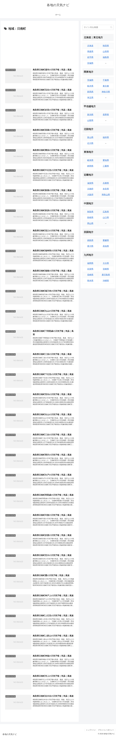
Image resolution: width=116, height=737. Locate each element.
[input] (98, 27)
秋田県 (106, 46)
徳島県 (90, 240)
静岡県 (90, 166)
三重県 (106, 166)
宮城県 (90, 63)
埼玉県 (90, 97)
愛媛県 (106, 240)
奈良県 (106, 189)
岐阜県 (90, 160)
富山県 (90, 137)
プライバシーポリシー (106, 730)
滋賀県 (90, 183)
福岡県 (90, 263)
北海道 (90, 46)
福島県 (106, 57)
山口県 (106, 217)
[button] (111, 27)
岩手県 (90, 57)
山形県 (106, 51)
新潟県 (90, 114)
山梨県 (90, 120)
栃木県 (90, 86)
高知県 (106, 246)
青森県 (90, 51)
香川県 (90, 246)
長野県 (106, 114)
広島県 (106, 212)
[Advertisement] (39, 48)
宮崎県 (106, 269)
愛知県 (106, 160)
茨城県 (90, 80)
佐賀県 (90, 269)
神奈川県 (106, 92)
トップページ (91, 730)
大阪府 (90, 195)
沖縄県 (106, 281)
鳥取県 (90, 212)
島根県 (90, 217)
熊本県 (90, 281)
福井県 (106, 137)
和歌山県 (106, 195)
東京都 (106, 86)
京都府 (90, 189)
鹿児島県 (106, 275)
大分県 (106, 263)
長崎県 (90, 275)
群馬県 (90, 92)
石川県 (90, 143)
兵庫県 (106, 183)
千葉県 (106, 80)
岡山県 (90, 223)
